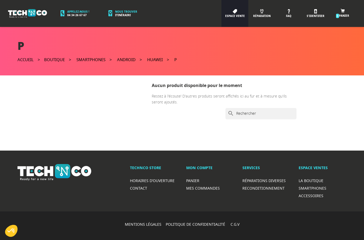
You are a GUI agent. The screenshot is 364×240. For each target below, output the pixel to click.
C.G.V (235, 224)
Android (126, 59)
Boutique (54, 59)
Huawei (155, 59)
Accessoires (311, 195)
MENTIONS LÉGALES (143, 224)
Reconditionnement (263, 188)
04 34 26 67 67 (77, 15)
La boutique (311, 180)
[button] (11, 230)
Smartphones (90, 59)
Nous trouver (126, 12)
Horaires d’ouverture (152, 180)
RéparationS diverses (264, 180)
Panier (192, 180)
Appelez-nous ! (78, 12)
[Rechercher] (260, 113)
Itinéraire (123, 15)
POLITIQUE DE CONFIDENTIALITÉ (196, 224)
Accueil (25, 59)
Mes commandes (203, 188)
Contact (138, 188)
